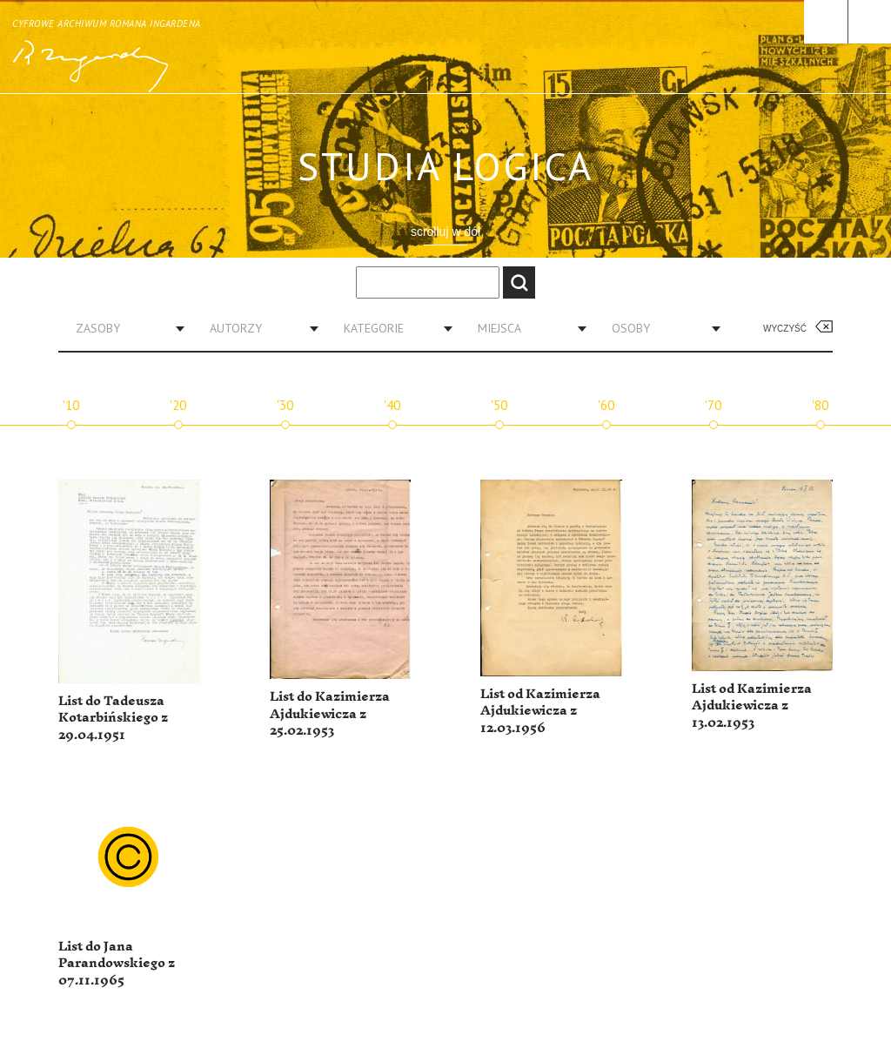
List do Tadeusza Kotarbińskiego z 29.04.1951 (113, 718)
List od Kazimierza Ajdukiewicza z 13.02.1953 (752, 706)
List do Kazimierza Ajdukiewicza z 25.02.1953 (330, 714)
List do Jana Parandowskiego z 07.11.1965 (116, 963)
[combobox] (123, 328)
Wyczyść (785, 328)
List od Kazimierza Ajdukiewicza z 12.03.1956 (540, 711)
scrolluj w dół (445, 232)
